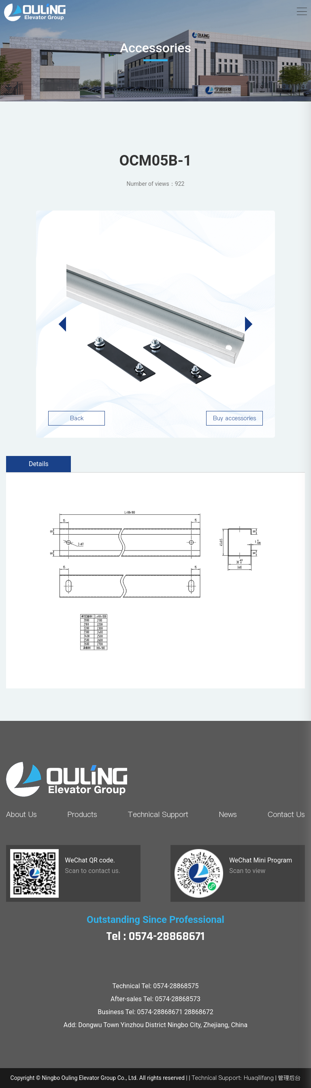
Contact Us (286, 814)
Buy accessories (234, 418)
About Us (21, 814)
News (228, 814)
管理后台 (289, 1078)
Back (76, 418)
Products (82, 814)
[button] (245, 324)
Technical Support (158, 814)
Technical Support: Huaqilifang (233, 1078)
